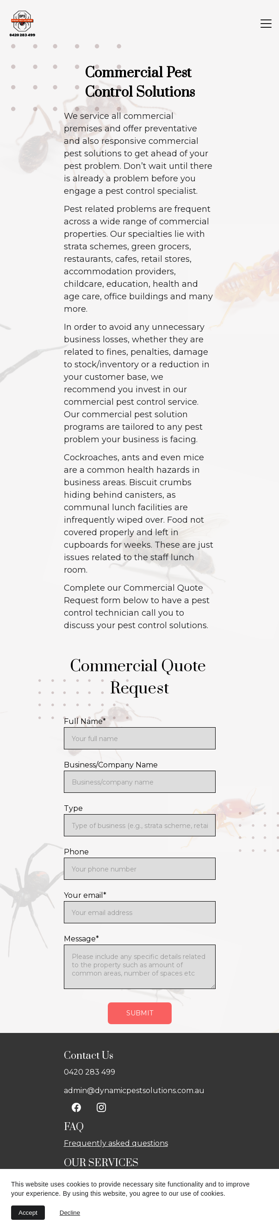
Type (73, 808)
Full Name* (85, 721)
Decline (70, 1212)
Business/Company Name (111, 764)
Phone (76, 851)
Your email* (85, 895)
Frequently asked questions (116, 1143)
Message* (81, 938)
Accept (28, 1212)
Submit (139, 1013)
